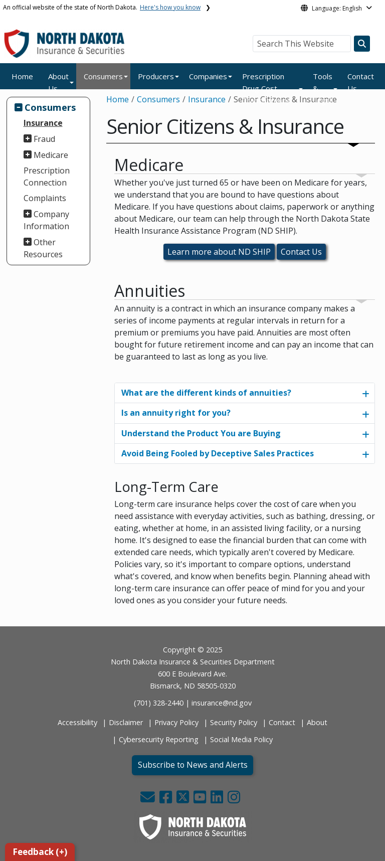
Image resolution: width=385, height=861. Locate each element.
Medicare (51, 154)
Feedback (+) (40, 851)
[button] (148, 799)
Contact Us (360, 82)
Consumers (103, 76)
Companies (208, 76)
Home (22, 76)
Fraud (44, 138)
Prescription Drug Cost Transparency (266, 88)
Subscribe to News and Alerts (193, 764)
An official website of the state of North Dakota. (102, 7)
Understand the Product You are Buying (201, 433)
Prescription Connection (47, 176)
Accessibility (77, 722)
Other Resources (43, 248)
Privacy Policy (176, 722)
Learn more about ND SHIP (219, 251)
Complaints (45, 198)
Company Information (47, 220)
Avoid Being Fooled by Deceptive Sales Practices (217, 453)
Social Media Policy (241, 739)
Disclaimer (126, 722)
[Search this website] (362, 44)
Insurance (43, 122)
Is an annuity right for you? (176, 412)
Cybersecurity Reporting (159, 739)
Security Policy (233, 722)
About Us (58, 82)
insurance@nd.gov (221, 703)
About (317, 722)
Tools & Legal (322, 88)
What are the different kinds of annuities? (206, 392)
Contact (282, 722)
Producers (156, 76)
